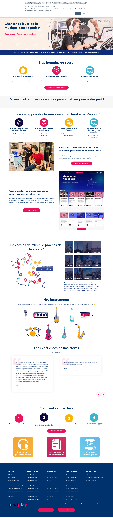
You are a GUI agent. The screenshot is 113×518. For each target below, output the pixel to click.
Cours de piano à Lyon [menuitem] (51, 474)
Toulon (75, 290)
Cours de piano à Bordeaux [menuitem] (53, 491)
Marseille (90, 286)
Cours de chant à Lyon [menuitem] (32, 474)
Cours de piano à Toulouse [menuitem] (53, 494)
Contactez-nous (46, 510)
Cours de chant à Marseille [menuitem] (33, 483)
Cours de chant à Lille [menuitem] (32, 480)
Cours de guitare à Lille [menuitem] (71, 480)
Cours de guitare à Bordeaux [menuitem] (72, 491)
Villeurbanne (80, 288)
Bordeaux (67, 286)
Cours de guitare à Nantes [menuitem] (72, 488)
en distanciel (51, 52)
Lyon (89, 284)
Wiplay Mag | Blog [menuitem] (12, 474)
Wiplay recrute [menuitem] (11, 496)
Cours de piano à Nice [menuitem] (51, 496)
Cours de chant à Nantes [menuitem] (32, 488)
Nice (86, 286)
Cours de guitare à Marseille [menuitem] (72, 483)
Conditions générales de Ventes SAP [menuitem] (15, 485)
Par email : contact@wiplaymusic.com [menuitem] (94, 477)
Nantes (78, 286)
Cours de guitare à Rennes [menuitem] (72, 485)
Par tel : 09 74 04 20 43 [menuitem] (91, 480)
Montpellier (67, 288)
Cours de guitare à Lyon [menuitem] (71, 474)
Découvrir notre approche (81, 163)
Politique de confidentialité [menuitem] (13, 480)
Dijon (91, 288)
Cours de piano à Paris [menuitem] (52, 477)
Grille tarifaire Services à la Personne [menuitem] (15, 488)
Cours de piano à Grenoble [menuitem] (53, 499)
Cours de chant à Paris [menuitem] (32, 477)
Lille (95, 284)
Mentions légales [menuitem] (11, 477)
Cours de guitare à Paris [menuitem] (71, 477)
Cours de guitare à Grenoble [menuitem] (72, 499)
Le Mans (86, 288)
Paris (92, 284)
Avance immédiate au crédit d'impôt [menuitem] (15, 491)
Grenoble (73, 288)
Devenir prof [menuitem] (10, 494)
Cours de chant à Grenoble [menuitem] (33, 499)
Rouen (79, 290)
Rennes (82, 286)
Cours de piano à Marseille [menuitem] (52, 483)
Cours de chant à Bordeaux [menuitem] (33, 491)
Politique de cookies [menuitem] (12, 483)
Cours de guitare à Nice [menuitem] (71, 496)
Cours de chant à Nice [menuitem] (32, 496)
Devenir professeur (66, 510)
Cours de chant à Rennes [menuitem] (32, 485)
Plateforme (91, 52)
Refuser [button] (84, 13)
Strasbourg (97, 286)
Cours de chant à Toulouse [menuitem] (33, 494)
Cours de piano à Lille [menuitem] (51, 480)
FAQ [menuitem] (87, 474)
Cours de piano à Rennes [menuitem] (52, 485)
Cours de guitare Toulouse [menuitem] (72, 494)
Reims (70, 290)
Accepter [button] (78, 13)
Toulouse (72, 286)
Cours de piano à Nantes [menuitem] (52, 488)
